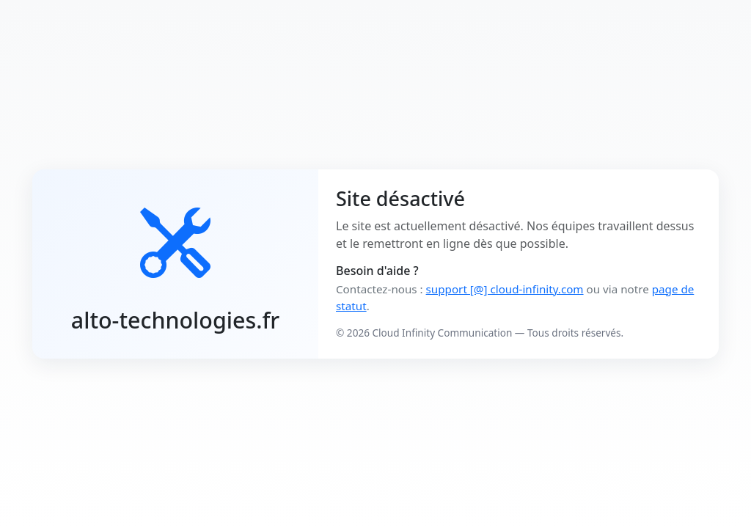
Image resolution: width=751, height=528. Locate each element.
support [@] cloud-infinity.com (505, 289)
